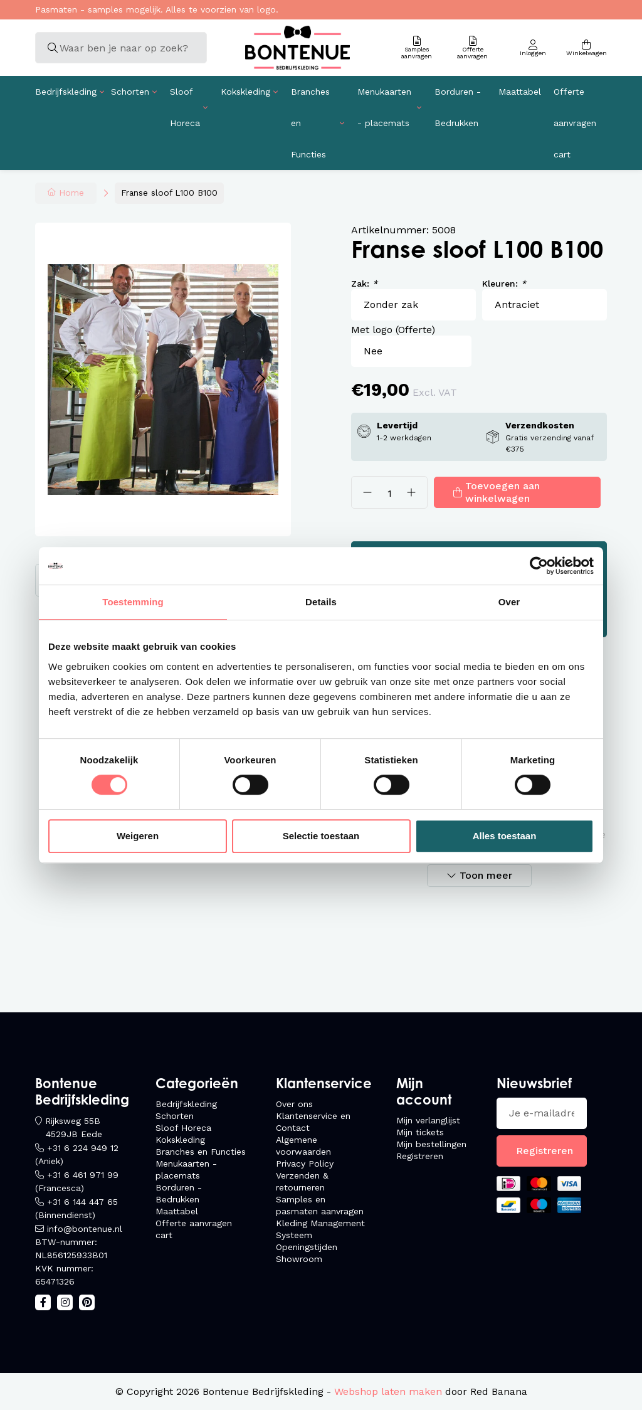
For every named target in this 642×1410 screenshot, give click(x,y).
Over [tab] (509, 601)
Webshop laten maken (388, 1391)
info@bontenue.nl (84, 1229)
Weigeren (138, 835)
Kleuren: (504, 283)
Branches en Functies (310, 123)
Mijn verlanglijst (428, 1120)
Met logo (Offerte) (393, 330)
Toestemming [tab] (133, 601)
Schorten (130, 92)
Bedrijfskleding (66, 92)
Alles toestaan (505, 835)
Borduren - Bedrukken (457, 107)
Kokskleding (245, 92)
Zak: (364, 283)
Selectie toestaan (321, 835)
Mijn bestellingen (431, 1144)
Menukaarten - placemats (384, 107)
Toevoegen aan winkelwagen (502, 492)
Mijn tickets (420, 1132)
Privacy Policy (305, 1163)
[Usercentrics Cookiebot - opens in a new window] (539, 565)
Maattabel (519, 92)
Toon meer (486, 875)
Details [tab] (321, 601)
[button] (67, 379)
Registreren (419, 1156)
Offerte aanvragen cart (575, 123)
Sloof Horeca (185, 107)
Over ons (294, 1104)
